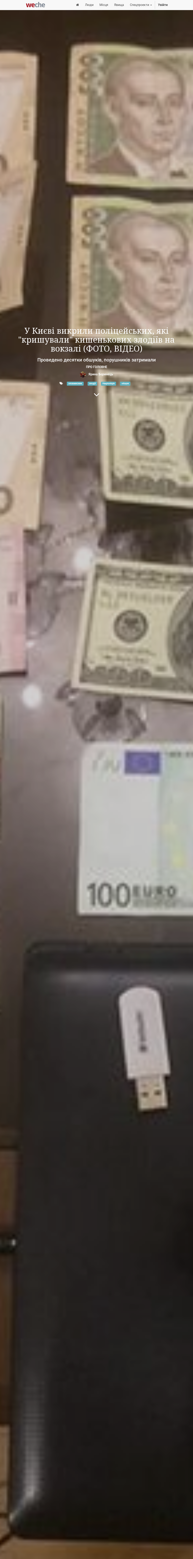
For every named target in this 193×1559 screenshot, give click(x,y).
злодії (92, 383)
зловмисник (75, 383)
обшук (125, 383)
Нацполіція (108, 383)
